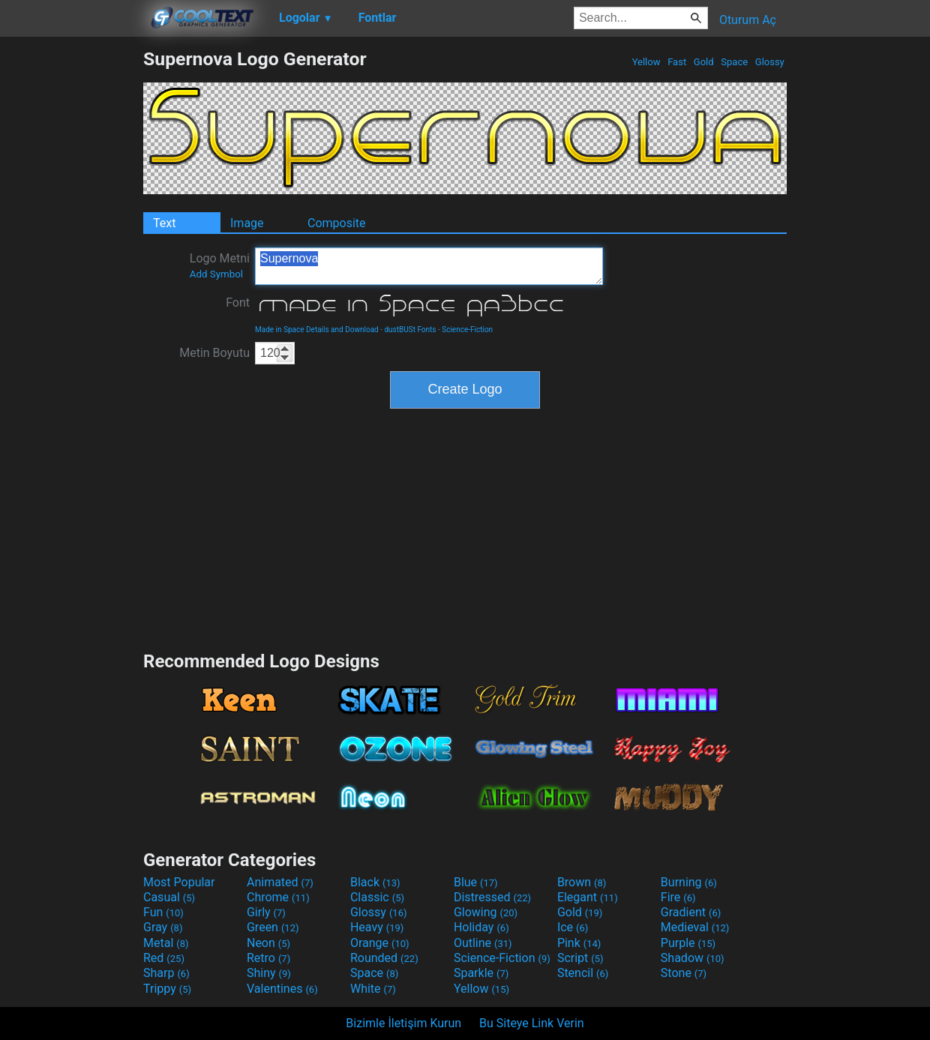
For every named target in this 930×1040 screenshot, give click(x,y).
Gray (162, 927)
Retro (268, 958)
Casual (169, 897)
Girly (266, 912)
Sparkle (481, 973)
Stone (683, 973)
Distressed (492, 897)
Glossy (770, 61)
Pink (579, 943)
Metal (166, 943)
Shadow (692, 958)
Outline (483, 943)
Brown (581, 882)
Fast (676, 61)
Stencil (582, 973)
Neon (268, 943)
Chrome (278, 897)
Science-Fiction (467, 329)
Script (580, 958)
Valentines (282, 989)
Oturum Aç (747, 20)
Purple (688, 943)
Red (163, 958)
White (373, 989)
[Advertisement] (71, 273)
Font (238, 302)
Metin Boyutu (214, 353)
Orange (380, 943)
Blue (476, 882)
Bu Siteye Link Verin (531, 1023)
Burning (689, 882)
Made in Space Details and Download (317, 329)
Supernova (429, 266)
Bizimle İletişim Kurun (403, 1023)
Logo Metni (220, 265)
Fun (163, 912)
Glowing (486, 912)
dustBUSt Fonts (410, 329)
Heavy (377, 927)
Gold (704, 61)
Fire (678, 897)
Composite (337, 223)
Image (247, 223)
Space (734, 61)
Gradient (691, 912)
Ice (572, 927)
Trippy (167, 989)
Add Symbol (216, 274)
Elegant (587, 897)
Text (164, 223)
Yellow (645, 61)
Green (273, 927)
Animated (280, 882)
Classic (377, 897)
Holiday (481, 927)
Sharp (166, 973)
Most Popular (179, 882)
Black (375, 882)
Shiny (269, 973)
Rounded (384, 958)
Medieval (695, 927)
